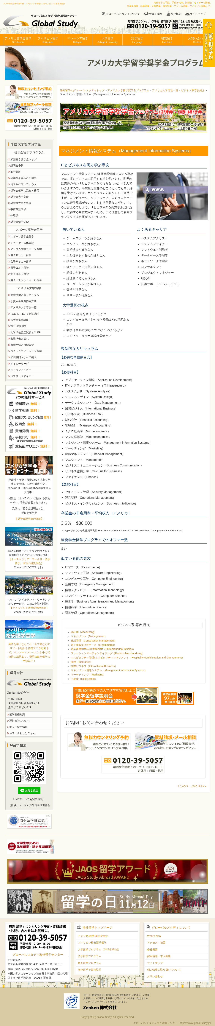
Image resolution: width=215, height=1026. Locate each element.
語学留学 (137, 40)
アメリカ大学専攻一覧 (165, 90)
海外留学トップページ (97, 927)
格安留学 (167, 40)
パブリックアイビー (22, 376)
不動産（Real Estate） (84, 678)
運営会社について (19, 720)
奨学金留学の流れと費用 (24, 190)
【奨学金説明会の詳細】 (29, 518)
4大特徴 (15, 171)
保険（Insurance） (82, 661)
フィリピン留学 (48, 40)
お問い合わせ (197, 40)
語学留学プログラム (89, 956)
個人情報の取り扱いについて (164, 969)
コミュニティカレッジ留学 (26, 351)
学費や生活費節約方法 (23, 301)
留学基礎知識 (17, 714)
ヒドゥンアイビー (20, 369)
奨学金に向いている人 (23, 184)
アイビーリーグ (19, 363)
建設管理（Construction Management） (94, 640)
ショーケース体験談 (22, 242)
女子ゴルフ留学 (19, 273)
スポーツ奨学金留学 (22, 236)
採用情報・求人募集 (159, 956)
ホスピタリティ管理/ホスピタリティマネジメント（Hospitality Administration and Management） (127, 657)
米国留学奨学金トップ (23, 159)
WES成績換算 (18, 326)
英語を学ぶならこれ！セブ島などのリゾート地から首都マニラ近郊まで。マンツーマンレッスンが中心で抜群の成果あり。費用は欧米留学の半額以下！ (29, 652)
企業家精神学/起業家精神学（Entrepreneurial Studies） (103, 648)
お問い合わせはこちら (22, 733)
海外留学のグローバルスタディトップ (82, 90)
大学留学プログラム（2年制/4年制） (99, 949)
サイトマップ (197, 13)
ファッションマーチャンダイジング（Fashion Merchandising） (108, 653)
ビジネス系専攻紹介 (193, 90)
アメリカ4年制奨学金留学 (93, 935)
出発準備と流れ (19, 338)
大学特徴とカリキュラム (24, 294)
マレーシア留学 (78, 40)
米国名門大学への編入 (23, 357)
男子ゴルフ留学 (19, 267)
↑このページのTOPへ (192, 786)
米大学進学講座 (19, 319)
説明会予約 (16, 165)
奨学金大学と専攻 (20, 202)
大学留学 (107, 40)
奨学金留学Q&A (19, 221)
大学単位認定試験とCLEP (25, 332)
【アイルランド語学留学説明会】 (29, 607)
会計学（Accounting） (84, 631)
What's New (155, 13)
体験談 (14, 215)
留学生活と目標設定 (22, 344)
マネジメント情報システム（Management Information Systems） (109, 670)
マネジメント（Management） (89, 636)
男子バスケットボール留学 (26, 280)
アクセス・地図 (156, 942)
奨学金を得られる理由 (23, 178)
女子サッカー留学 (20, 261)
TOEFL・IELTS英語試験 (24, 313)
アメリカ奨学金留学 (18, 40)
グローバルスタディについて (123, 13)
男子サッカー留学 (20, 255)
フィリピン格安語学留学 (92, 942)
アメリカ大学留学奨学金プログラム (128, 90)
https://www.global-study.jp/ (195, 1023)
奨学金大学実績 (19, 196)
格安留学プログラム (89, 962)
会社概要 (176, 13)
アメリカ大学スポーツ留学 (26, 248)
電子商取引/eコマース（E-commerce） (93, 644)
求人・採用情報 (18, 726)
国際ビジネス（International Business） (94, 666)
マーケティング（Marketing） (88, 674)
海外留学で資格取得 (89, 969)
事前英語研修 (18, 209)
